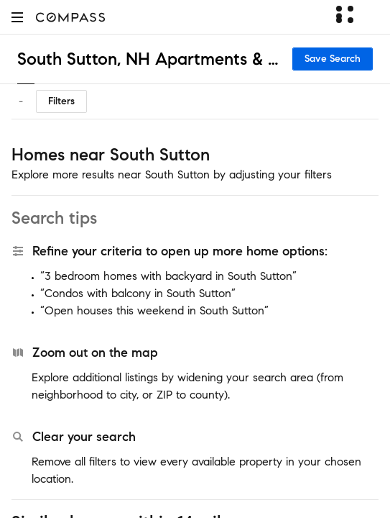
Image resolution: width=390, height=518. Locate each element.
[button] (17, 17)
